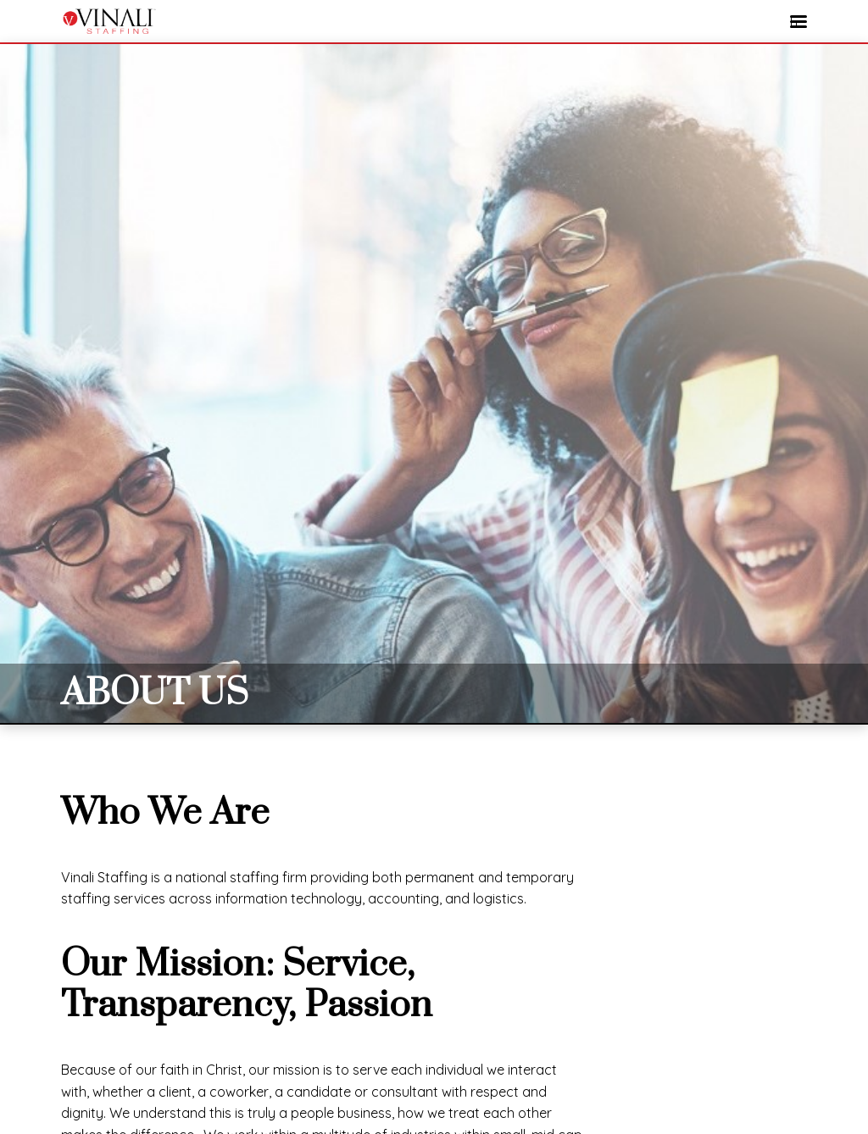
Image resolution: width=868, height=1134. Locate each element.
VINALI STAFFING (108, 21)
